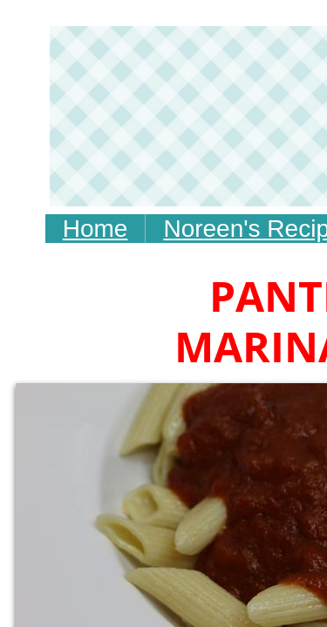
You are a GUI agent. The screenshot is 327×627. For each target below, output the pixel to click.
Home (95, 228)
